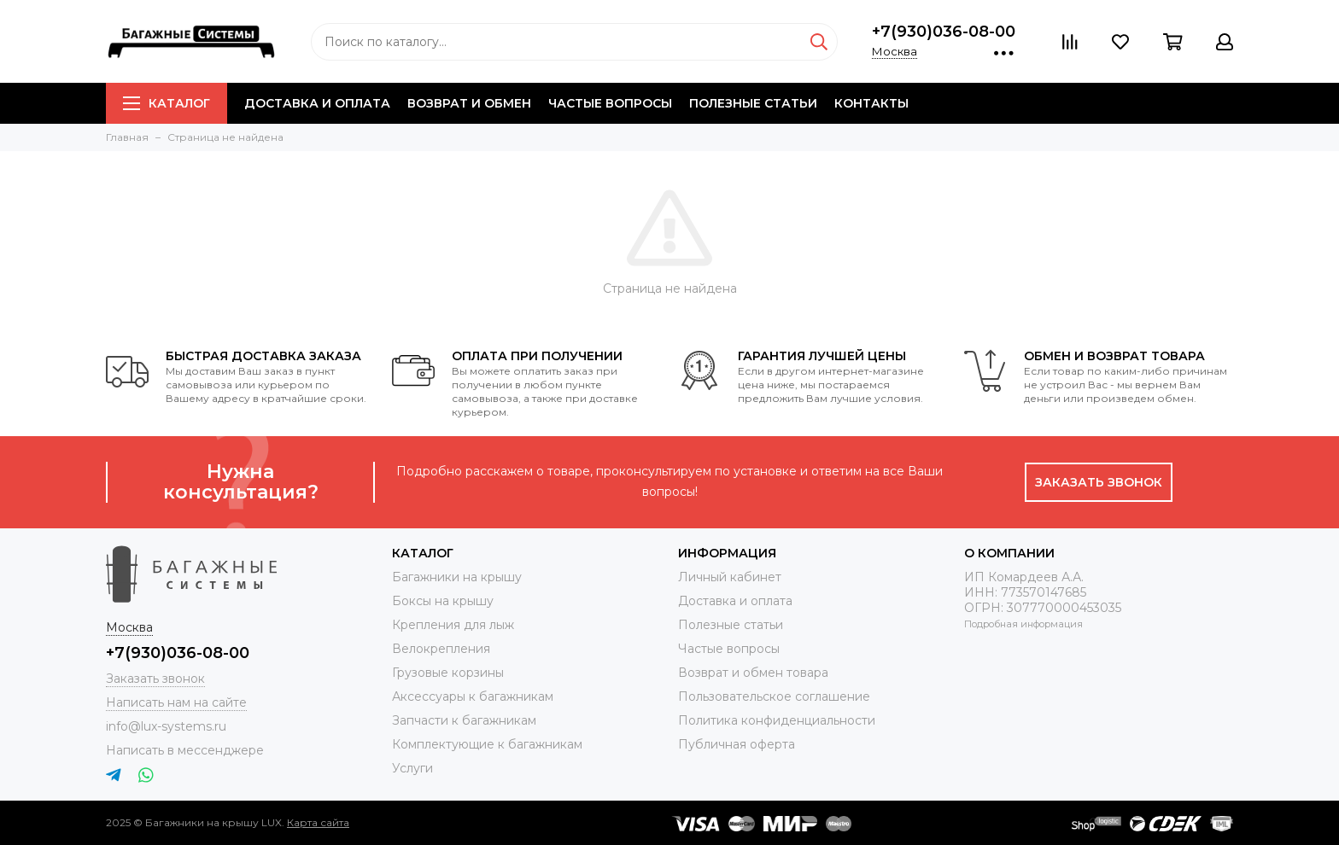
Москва (894, 51)
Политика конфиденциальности (776, 720)
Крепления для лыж (453, 624)
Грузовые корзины (448, 672)
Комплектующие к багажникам (487, 744)
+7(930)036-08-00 (943, 31)
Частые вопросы (610, 103)
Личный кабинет (729, 577)
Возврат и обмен (469, 103)
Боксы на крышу (443, 601)
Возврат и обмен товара (753, 672)
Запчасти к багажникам (464, 720)
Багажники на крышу (457, 577)
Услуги (412, 768)
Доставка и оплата (317, 103)
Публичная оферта (736, 744)
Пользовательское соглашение (774, 696)
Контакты (871, 103)
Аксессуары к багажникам (472, 696)
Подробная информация (1023, 624)
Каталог (166, 103)
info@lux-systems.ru (166, 726)
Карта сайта (318, 822)
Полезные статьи (753, 103)
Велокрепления (441, 648)
